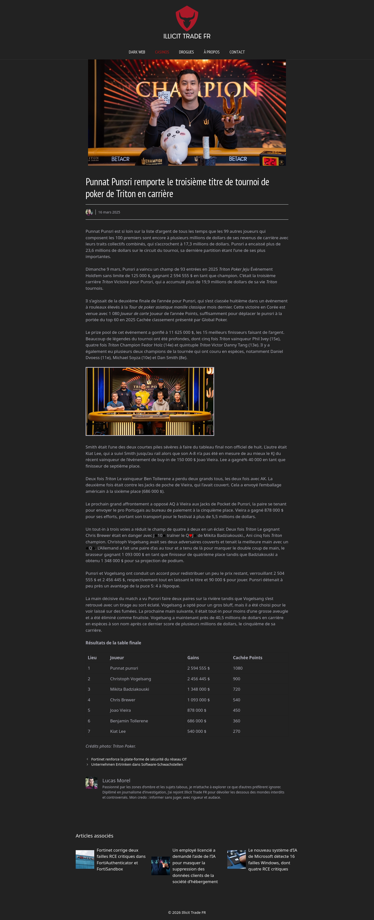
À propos (212, 52)
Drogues (186, 52)
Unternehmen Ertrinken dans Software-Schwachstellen (137, 764)
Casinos (162, 52)
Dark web (137, 52)
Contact (237, 52)
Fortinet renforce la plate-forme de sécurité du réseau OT (139, 759)
